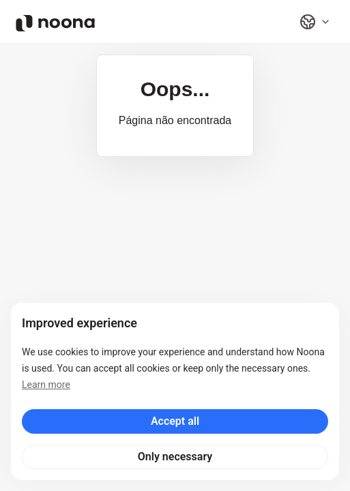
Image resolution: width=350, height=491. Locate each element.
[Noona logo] (55, 23)
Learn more (46, 384)
